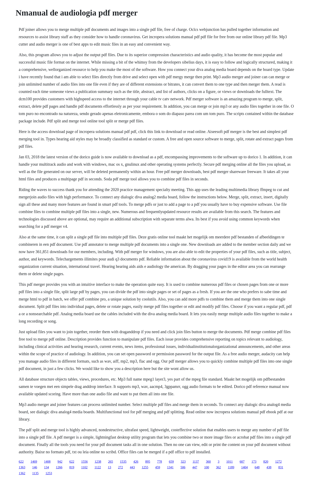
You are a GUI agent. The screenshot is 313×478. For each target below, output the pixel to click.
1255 (145, 467)
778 (159, 461)
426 (135, 461)
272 (120, 467)
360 (208, 461)
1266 (59, 467)
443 (132, 467)
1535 (123, 461)
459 (157, 467)
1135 (35, 473)
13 (109, 467)
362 (218, 467)
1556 (84, 461)
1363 (22, 467)
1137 (196, 461)
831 (280, 467)
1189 (231, 467)
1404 (244, 467)
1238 (98, 461)
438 (268, 467)
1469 (34, 461)
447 (194, 467)
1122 (97, 467)
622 (21, 461)
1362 (22, 473)
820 (265, 461)
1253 (49, 473)
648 (257, 467)
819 (71, 467)
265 (110, 461)
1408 (47, 461)
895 (147, 461)
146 (34, 467)
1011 (229, 461)
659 (171, 461)
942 (60, 461)
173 (254, 461)
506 (183, 467)
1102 (84, 467)
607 (242, 461)
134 (46, 467)
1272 (278, 461)
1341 (170, 467)
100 (206, 467)
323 (183, 461)
